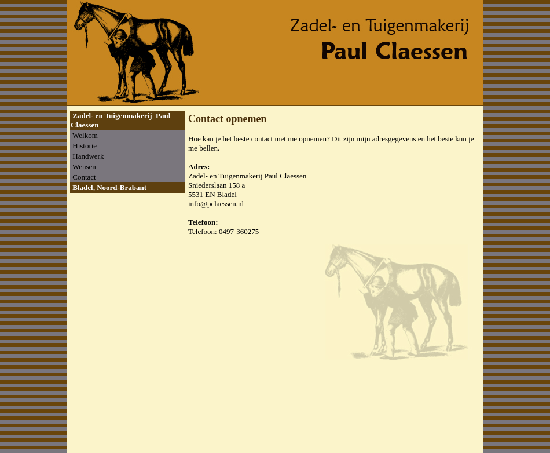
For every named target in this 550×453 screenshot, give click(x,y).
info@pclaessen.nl (216, 203)
